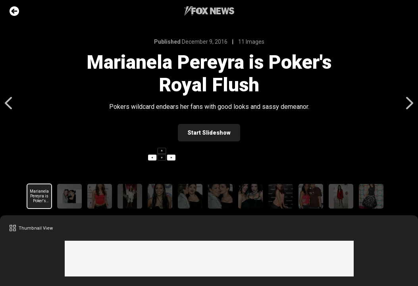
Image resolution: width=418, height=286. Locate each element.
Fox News (209, 11)
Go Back (14, 11)
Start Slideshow (209, 132)
